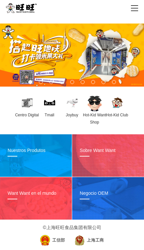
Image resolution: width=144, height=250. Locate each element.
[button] (30, 82)
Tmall (49, 115)
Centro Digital (27, 115)
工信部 (58, 240)
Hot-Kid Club (117, 115)
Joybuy (72, 115)
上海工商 (95, 240)
